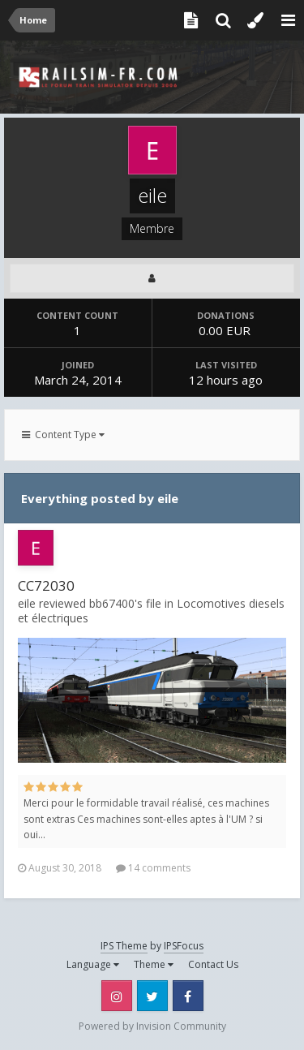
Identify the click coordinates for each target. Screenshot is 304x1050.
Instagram (116, 995)
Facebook (188, 995)
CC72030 (46, 585)
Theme (153, 964)
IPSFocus (183, 946)
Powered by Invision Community (152, 1026)
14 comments (153, 868)
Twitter (152, 995)
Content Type (63, 434)
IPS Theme (124, 946)
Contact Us (213, 964)
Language (92, 964)
